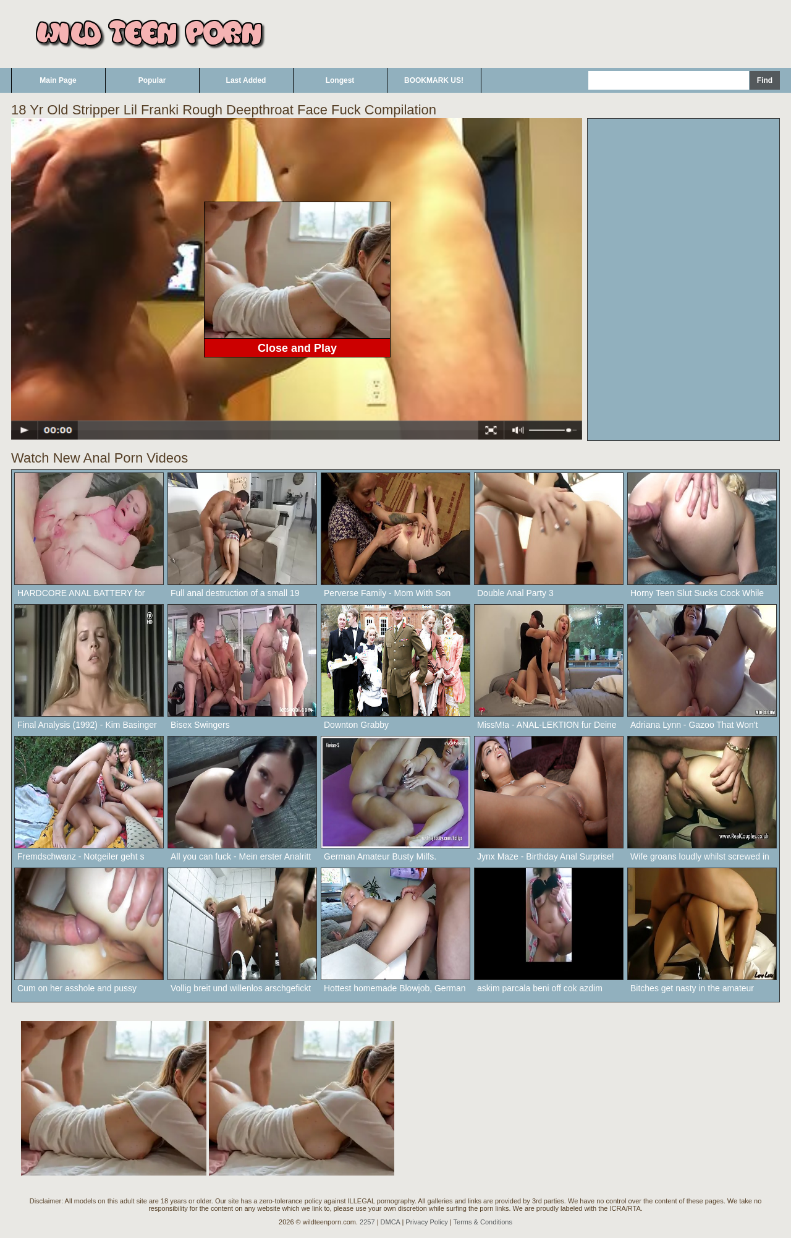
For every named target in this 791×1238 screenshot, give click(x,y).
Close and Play (297, 348)
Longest (340, 80)
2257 (367, 1222)
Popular (152, 80)
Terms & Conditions (483, 1222)
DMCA (390, 1222)
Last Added (246, 80)
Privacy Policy (426, 1222)
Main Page (58, 80)
